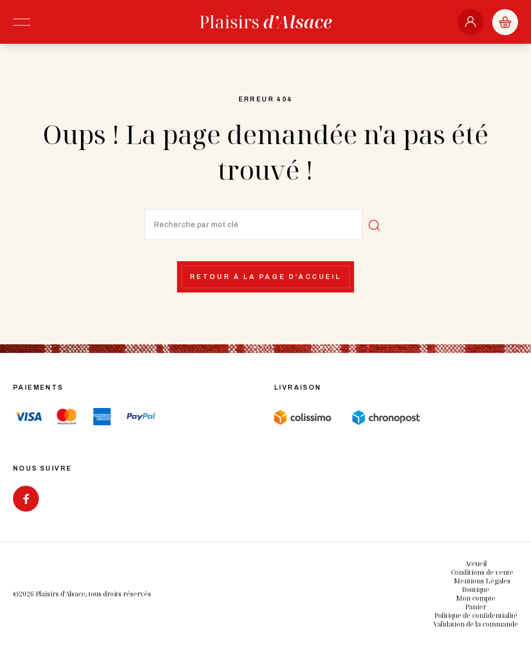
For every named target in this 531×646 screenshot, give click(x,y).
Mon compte (475, 598)
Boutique (475, 589)
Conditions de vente (482, 572)
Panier (475, 606)
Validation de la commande (475, 624)
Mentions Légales (482, 581)
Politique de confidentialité (476, 615)
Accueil (476, 563)
